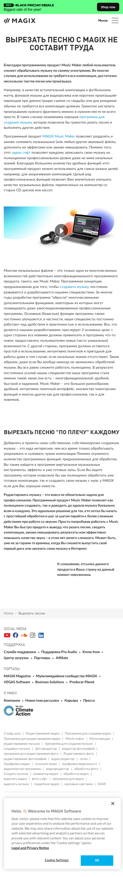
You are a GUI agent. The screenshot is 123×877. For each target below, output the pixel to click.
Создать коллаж (16, 773)
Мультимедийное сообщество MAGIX (67, 676)
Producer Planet (82, 682)
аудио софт (21, 152)
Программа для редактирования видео (32, 738)
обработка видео (77, 773)
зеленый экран (46, 763)
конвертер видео (46, 773)
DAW (102, 784)
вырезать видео (16, 778)
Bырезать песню (31, 613)
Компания (12, 700)
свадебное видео (47, 784)
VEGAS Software (17, 682)
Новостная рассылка (42, 700)
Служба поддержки (20, 652)
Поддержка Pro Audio (59, 652)
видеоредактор (58, 768)
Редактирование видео (43, 733)
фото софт (40, 778)
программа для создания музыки (69, 743)
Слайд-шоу (13, 733)
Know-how (91, 652)
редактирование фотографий (25, 758)
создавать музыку (74, 287)
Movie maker (75, 738)
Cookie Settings (56, 860)
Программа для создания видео (88, 733)
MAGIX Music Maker (58, 136)
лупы (84, 758)
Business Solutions (50, 682)
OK (97, 860)
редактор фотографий (78, 748)
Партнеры (42, 658)
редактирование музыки (22, 743)
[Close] (112, 803)
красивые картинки (79, 784)
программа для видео (68, 778)
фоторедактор (46, 748)
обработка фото (86, 768)
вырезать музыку (17, 784)
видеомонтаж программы (23, 768)
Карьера (71, 700)
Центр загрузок (17, 658)
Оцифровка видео (17, 763)
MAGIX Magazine (18, 676)
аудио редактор (63, 758)
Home (8, 613)
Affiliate (62, 658)
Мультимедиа (100, 738)
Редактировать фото (79, 753)
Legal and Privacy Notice (30, 848)
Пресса (89, 700)
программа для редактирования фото (31, 753)
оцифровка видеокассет (80, 763)
